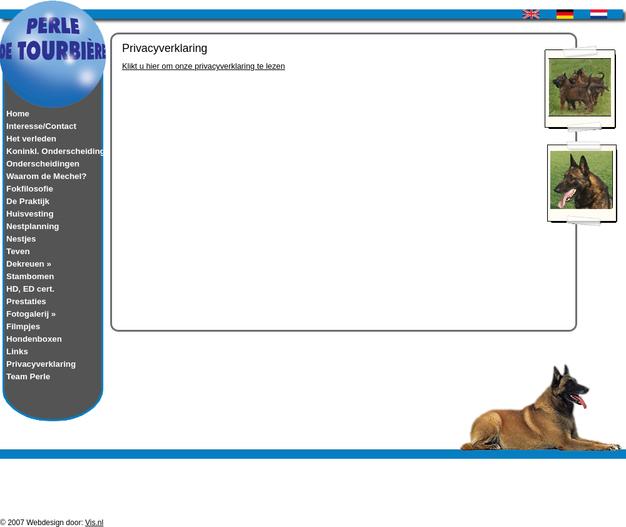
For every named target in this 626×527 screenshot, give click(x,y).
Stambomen (30, 276)
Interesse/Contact (41, 126)
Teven (18, 251)
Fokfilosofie (29, 188)
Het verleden (31, 138)
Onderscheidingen (43, 163)
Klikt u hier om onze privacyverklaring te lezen (203, 66)
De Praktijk (27, 201)
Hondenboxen (34, 339)
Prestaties (26, 301)
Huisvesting (30, 213)
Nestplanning (32, 226)
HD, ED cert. (30, 289)
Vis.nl (94, 522)
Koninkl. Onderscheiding (53, 151)
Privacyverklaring (41, 364)
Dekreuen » (28, 264)
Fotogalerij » (31, 314)
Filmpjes (23, 326)
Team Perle (28, 376)
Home (17, 113)
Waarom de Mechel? (46, 176)
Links (17, 351)
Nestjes (21, 238)
